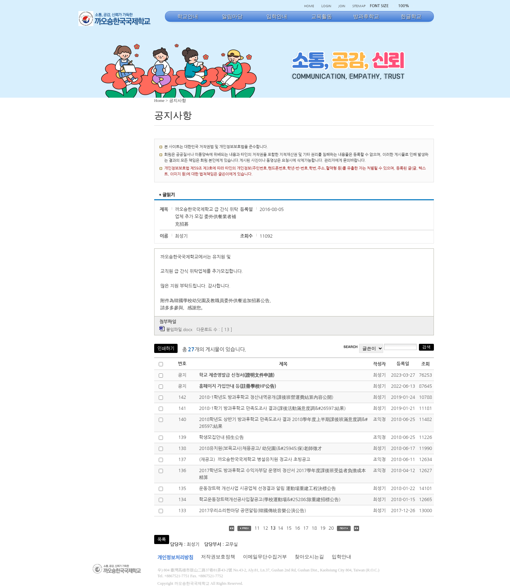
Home (159, 100)
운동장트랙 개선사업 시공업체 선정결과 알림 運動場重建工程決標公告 (267, 488)
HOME (309, 5)
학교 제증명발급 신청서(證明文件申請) (237, 375)
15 (288, 528)
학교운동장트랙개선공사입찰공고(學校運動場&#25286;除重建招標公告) (270, 499)
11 (257, 528)
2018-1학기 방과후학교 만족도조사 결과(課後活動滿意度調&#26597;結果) (272, 408)
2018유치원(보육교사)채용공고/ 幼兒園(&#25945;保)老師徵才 (260, 448)
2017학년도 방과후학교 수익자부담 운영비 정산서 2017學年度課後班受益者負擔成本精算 (282, 474)
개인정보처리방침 (175, 557)
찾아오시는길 (309, 556)
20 (331, 528)
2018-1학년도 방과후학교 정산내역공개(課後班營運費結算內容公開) (266, 397)
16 (297, 528)
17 (305, 528)
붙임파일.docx (179, 330)
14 (280, 528)
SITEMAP (359, 5)
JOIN (341, 5)
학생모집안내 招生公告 (221, 437)
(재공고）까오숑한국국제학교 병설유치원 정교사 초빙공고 (254, 459)
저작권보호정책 (218, 556)
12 (265, 528)
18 (314, 528)
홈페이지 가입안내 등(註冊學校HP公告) (237, 386)
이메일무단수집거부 (265, 556)
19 (322, 528)
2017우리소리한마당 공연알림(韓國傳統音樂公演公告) (252, 510)
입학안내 (341, 556)
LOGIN (326, 5)
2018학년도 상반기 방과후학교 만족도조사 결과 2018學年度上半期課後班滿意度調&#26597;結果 (283, 422)
